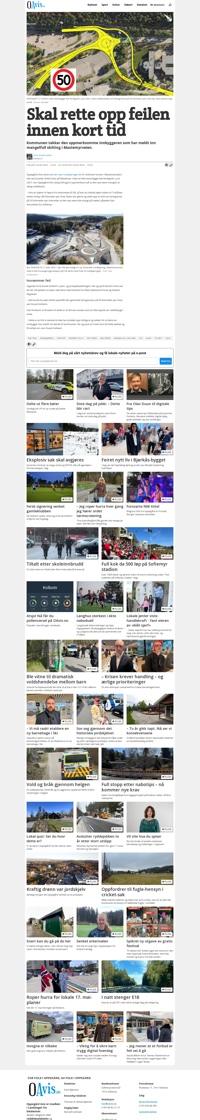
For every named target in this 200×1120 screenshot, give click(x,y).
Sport (105, 4)
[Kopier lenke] (171, 165)
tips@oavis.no (109, 1103)
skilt (168, 338)
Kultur (116, 4)
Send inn (165, 361)
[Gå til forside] (36, 5)
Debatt (128, 4)
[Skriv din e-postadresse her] (93, 361)
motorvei (92, 338)
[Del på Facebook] (167, 165)
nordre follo (76, 338)
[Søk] (170, 5)
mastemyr (105, 338)
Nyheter (92, 4)
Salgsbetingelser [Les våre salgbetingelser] (148, 1111)
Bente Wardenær (148, 1101)
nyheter (61, 338)
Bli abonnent (157, 4)
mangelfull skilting (125, 338)
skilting (32, 338)
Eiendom (142, 4)
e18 (141, 338)
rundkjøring (46, 338)
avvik (148, 338)
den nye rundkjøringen (66, 174)
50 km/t (159, 338)
